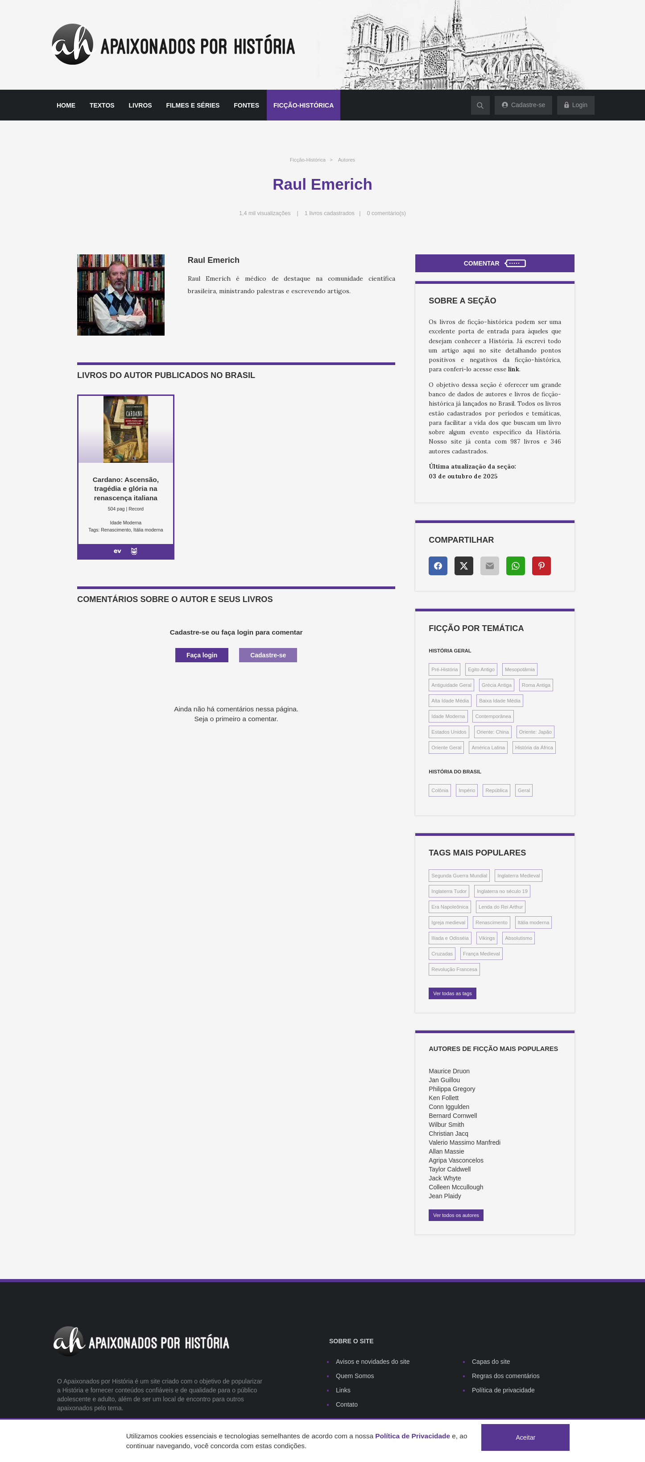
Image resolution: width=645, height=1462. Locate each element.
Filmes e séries (193, 105)
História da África (534, 747)
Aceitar (526, 1437)
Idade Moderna (448, 716)
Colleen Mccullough (456, 1187)
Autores (347, 159)
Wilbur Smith (446, 1124)
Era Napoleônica (449, 907)
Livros (140, 105)
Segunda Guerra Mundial (459, 875)
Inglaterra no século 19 (502, 891)
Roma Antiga (536, 685)
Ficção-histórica (303, 105)
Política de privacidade (503, 1390)
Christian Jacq (448, 1133)
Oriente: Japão (535, 732)
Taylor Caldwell (450, 1169)
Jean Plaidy (445, 1196)
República (496, 790)
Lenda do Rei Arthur (501, 907)
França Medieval (481, 953)
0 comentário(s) (386, 213)
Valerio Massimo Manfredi (464, 1142)
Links (343, 1390)
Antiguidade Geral (451, 685)
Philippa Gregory (452, 1088)
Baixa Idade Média (500, 700)
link (513, 369)
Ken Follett (444, 1097)
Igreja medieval (448, 922)
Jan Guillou (444, 1080)
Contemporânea (493, 716)
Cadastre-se (268, 655)
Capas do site (491, 1361)
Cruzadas (442, 953)
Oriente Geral (446, 747)
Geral (524, 790)
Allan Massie (446, 1151)
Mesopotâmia (520, 669)
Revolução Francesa (454, 969)
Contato (347, 1404)
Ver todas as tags (452, 993)
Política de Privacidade (412, 1436)
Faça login (201, 655)
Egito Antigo (481, 669)
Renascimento (491, 922)
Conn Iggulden (449, 1106)
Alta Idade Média (450, 700)
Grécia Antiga (497, 685)
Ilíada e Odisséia (449, 938)
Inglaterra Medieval (518, 875)
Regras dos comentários (506, 1375)
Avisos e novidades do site (373, 1361)
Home (66, 105)
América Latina (488, 747)
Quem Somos (355, 1375)
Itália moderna (534, 922)
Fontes (246, 105)
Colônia (439, 790)
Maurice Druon (449, 1071)
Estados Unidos (448, 732)
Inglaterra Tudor (449, 891)
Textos (102, 105)
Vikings (487, 938)
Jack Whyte (445, 1178)
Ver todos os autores (456, 1215)
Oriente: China (493, 732)
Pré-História (444, 669)
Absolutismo (518, 938)
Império (467, 790)
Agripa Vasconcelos (456, 1160)
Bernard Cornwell (453, 1115)
